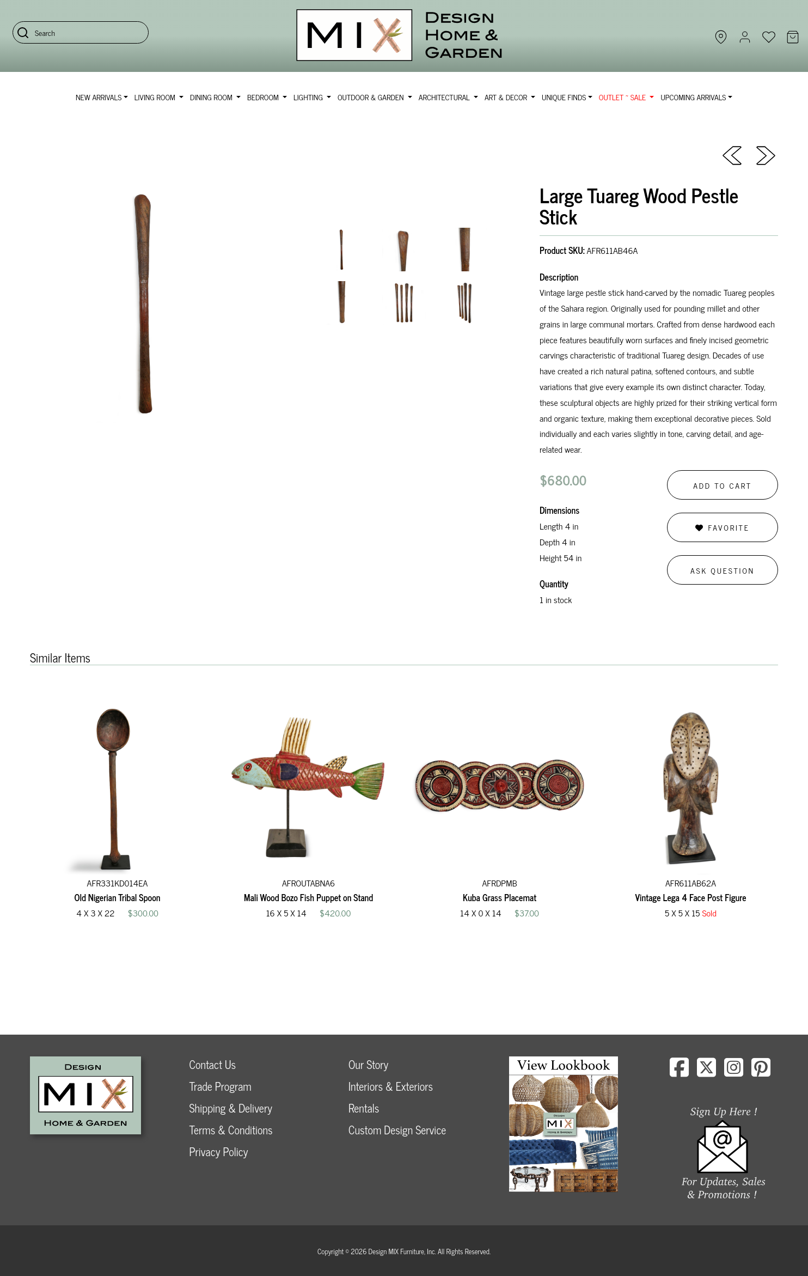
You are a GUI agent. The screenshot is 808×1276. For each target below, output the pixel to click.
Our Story (368, 1064)
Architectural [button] (445, 96)
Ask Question (722, 570)
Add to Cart (722, 485)
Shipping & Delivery (230, 1108)
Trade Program (220, 1086)
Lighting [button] (309, 96)
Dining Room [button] (212, 96)
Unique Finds (564, 96)
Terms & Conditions (231, 1130)
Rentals (363, 1108)
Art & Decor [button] (507, 96)
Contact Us (212, 1064)
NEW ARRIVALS (98, 96)
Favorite (722, 527)
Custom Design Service (397, 1130)
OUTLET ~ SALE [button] (623, 96)
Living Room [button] (155, 96)
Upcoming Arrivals (693, 96)
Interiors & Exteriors (390, 1086)
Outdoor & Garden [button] (372, 96)
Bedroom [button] (264, 96)
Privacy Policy (218, 1151)
